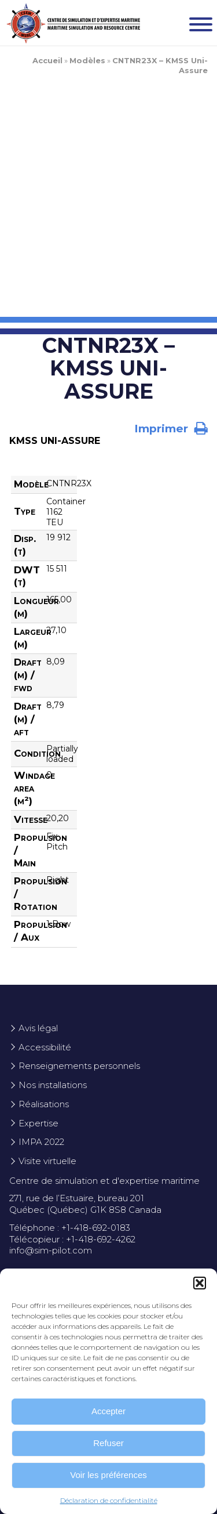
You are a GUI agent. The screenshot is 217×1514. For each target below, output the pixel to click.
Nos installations (53, 1084)
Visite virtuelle (47, 1160)
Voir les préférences (108, 1475)
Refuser (108, 1443)
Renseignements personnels (79, 1065)
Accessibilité (45, 1047)
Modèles (87, 60)
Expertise (38, 1123)
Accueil (47, 60)
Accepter (108, 1411)
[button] (199, 1283)
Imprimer (171, 428)
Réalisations (44, 1104)
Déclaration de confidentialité (108, 1500)
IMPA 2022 (41, 1141)
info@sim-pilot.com (50, 1250)
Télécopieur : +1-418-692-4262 (72, 1239)
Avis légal (38, 1028)
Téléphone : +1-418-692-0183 (69, 1227)
